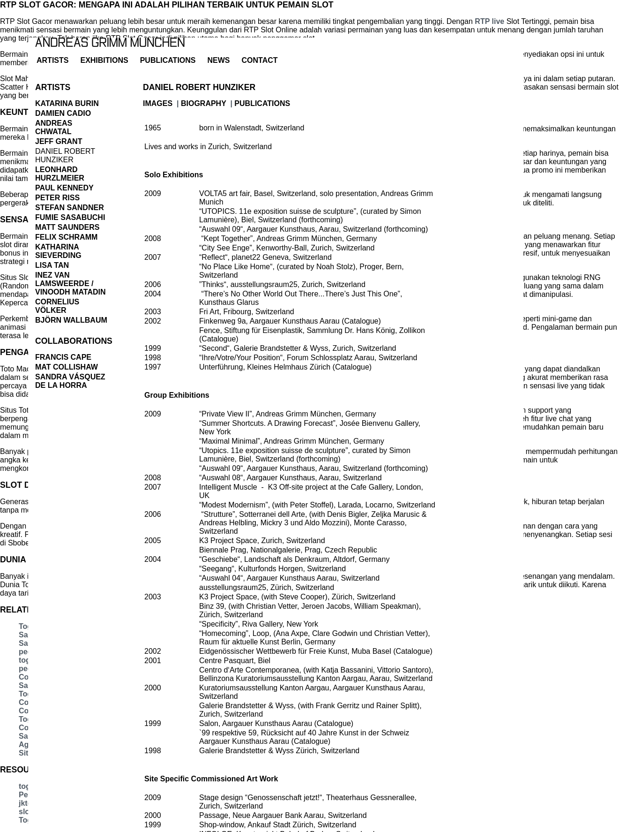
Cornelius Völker (57, 306)
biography (203, 103)
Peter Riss (57, 198)
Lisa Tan (52, 265)
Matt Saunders (67, 227)
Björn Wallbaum (71, 320)
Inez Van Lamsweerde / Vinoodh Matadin (70, 283)
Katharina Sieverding (58, 251)
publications (262, 103)
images (157, 103)
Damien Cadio (63, 113)
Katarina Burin (67, 103)
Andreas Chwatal (53, 127)
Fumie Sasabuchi (70, 217)
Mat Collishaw (66, 367)
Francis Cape (63, 357)
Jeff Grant (58, 141)
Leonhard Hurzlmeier (59, 174)
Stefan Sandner (69, 208)
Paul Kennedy (64, 188)
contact (260, 60)
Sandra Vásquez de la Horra (70, 381)
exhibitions (104, 60)
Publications (168, 60)
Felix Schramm (66, 237)
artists (52, 60)
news (219, 60)
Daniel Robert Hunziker (65, 155)
